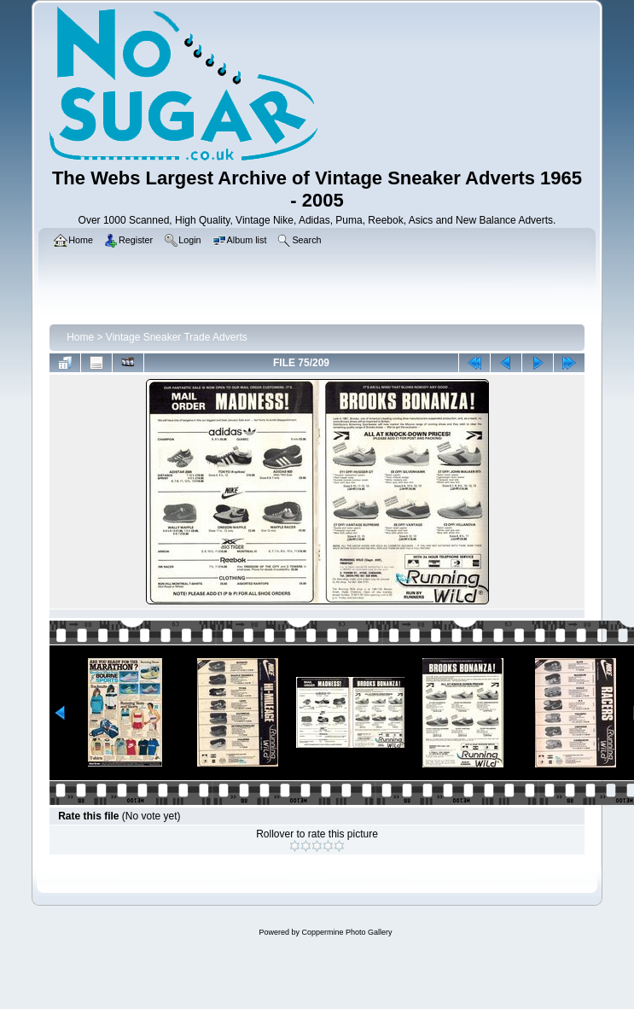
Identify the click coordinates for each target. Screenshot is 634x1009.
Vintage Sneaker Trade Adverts (176, 337)
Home (80, 337)
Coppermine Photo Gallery (346, 932)
